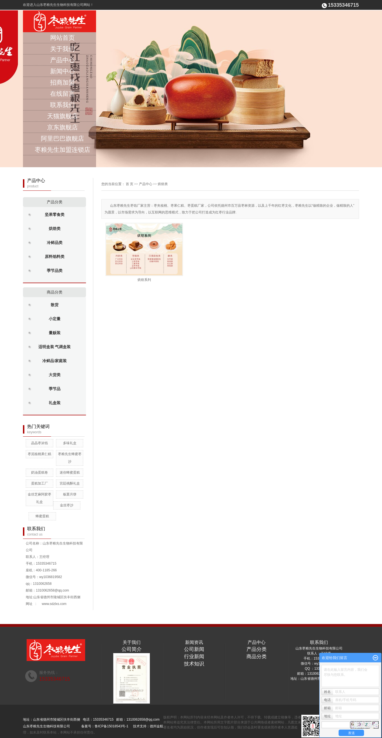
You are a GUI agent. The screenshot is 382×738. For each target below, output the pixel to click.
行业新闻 (194, 656)
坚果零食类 (54, 215)
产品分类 (54, 202)
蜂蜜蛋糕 (42, 516)
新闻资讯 (194, 642)
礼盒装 (54, 403)
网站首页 (62, 37)
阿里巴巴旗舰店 (62, 138)
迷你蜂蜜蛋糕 (70, 472)
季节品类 (54, 271)
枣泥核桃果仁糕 (39, 454)
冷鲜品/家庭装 (54, 361)
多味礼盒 (69, 443)
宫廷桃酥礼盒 (70, 483)
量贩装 (54, 333)
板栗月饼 (69, 494)
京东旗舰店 (62, 127)
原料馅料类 (54, 257)
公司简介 (132, 649)
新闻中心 (62, 71)
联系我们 (62, 104)
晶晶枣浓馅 (39, 443)
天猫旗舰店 (62, 116)
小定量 (54, 319)
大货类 (54, 375)
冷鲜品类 (54, 243)
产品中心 (62, 60)
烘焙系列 (144, 280)
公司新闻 (194, 649)
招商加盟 (62, 82)
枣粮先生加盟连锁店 (62, 149)
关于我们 (62, 48)
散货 (55, 305)
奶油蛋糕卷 (39, 472)
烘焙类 (54, 229)
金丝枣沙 (66, 505)
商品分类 (54, 292)
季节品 (54, 389)
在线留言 (62, 93)
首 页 (129, 184)
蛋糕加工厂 (39, 483)
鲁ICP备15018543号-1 (111, 726)
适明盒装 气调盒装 (54, 347)
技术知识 (194, 664)
